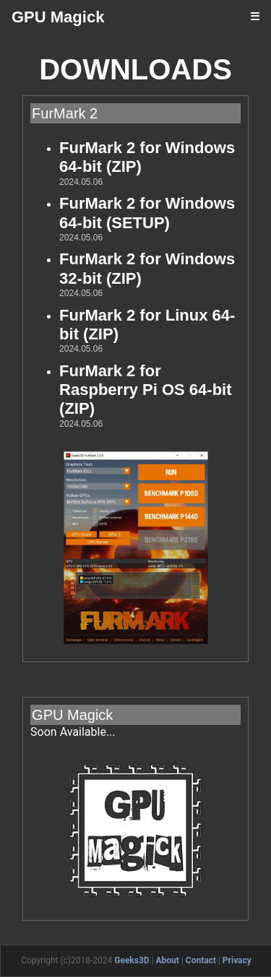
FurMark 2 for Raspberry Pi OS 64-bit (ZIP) (145, 390)
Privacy (237, 960)
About (167, 960)
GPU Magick (58, 17)
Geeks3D (131, 960)
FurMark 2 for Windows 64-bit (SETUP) (147, 212)
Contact (201, 960)
